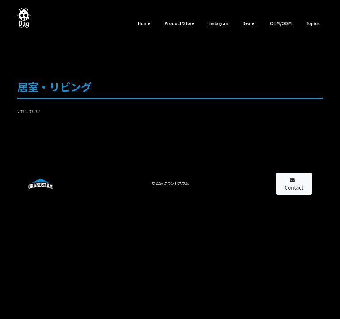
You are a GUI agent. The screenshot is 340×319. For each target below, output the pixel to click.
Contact (294, 184)
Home (144, 23)
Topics (313, 23)
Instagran (218, 23)
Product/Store (179, 23)
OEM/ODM (281, 23)
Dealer (249, 23)
